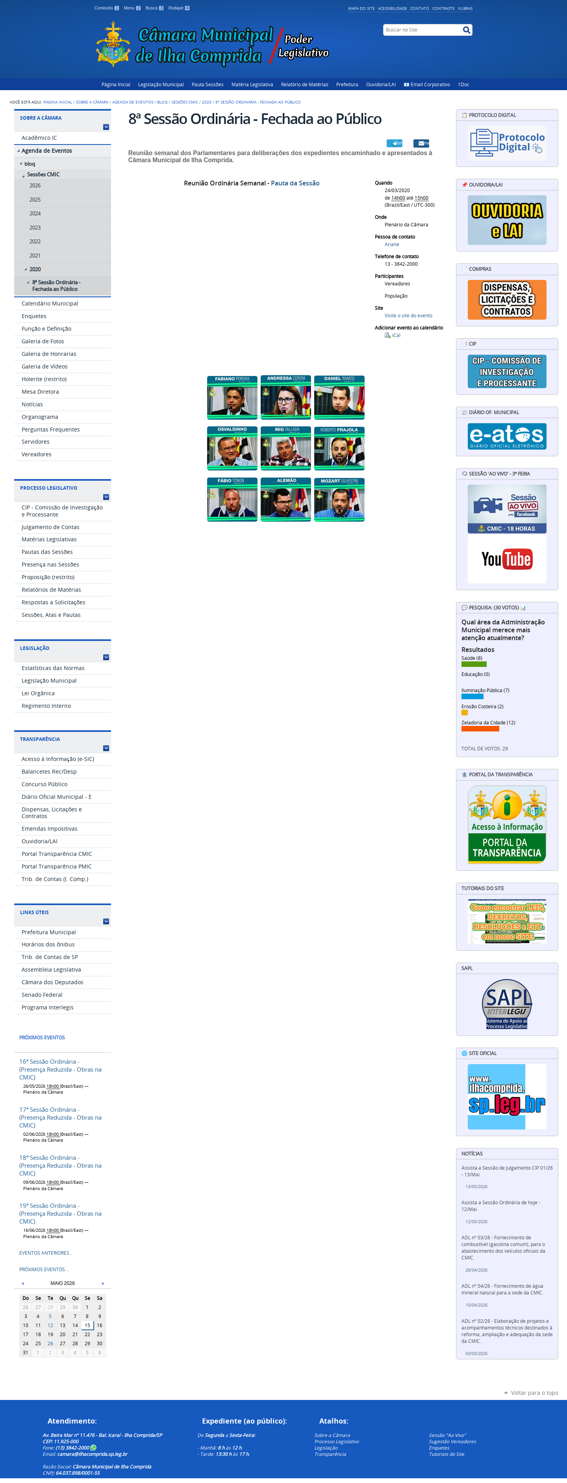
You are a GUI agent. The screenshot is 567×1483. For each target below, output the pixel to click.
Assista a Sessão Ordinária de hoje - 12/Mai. (500, 1206)
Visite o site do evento (408, 315)
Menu (133, 8)
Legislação (35, 648)
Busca (155, 8)
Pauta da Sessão (295, 183)
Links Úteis (34, 912)
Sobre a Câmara (92, 102)
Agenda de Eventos (132, 102)
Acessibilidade (392, 8)
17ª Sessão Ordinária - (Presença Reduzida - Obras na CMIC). (60, 1117)
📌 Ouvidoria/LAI (481, 184)
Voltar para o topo (534, 1392)
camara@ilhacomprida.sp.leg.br (92, 1454)
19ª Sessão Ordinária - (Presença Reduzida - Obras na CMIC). (60, 1213)
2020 (206, 102)
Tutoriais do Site (446, 1454)
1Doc (463, 84)
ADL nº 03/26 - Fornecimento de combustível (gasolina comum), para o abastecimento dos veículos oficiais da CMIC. (503, 1247)
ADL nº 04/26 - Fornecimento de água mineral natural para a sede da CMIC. (502, 1289)
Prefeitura (347, 84)
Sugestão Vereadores (452, 1441)
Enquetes (439, 1447)
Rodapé (179, 8)
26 (50, 1343)
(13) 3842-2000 (76, 1447)
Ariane (392, 244)
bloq (162, 102)
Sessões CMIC (185, 102)
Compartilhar (398, 143)
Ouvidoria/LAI (381, 84)
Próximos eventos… (44, 1269)
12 (50, 1325)
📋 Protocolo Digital (488, 115)
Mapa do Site (361, 8)
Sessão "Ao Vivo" (447, 1435)
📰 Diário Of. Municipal (490, 412)
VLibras (465, 8)
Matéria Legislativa (252, 84)
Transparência (40, 739)
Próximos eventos (42, 1037)
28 (50, 1307)
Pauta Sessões (208, 84)
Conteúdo (107, 8)
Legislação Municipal (161, 84)
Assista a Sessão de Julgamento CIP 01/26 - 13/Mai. (507, 1171)
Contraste (443, 8)
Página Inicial (116, 84)
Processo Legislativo (49, 488)
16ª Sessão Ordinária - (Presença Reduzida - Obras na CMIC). (60, 1069)
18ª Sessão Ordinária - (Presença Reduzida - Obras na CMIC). (60, 1165)
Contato (419, 8)
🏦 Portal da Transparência (497, 774)
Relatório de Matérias (304, 84)
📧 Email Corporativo (427, 84)
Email (425, 143)
